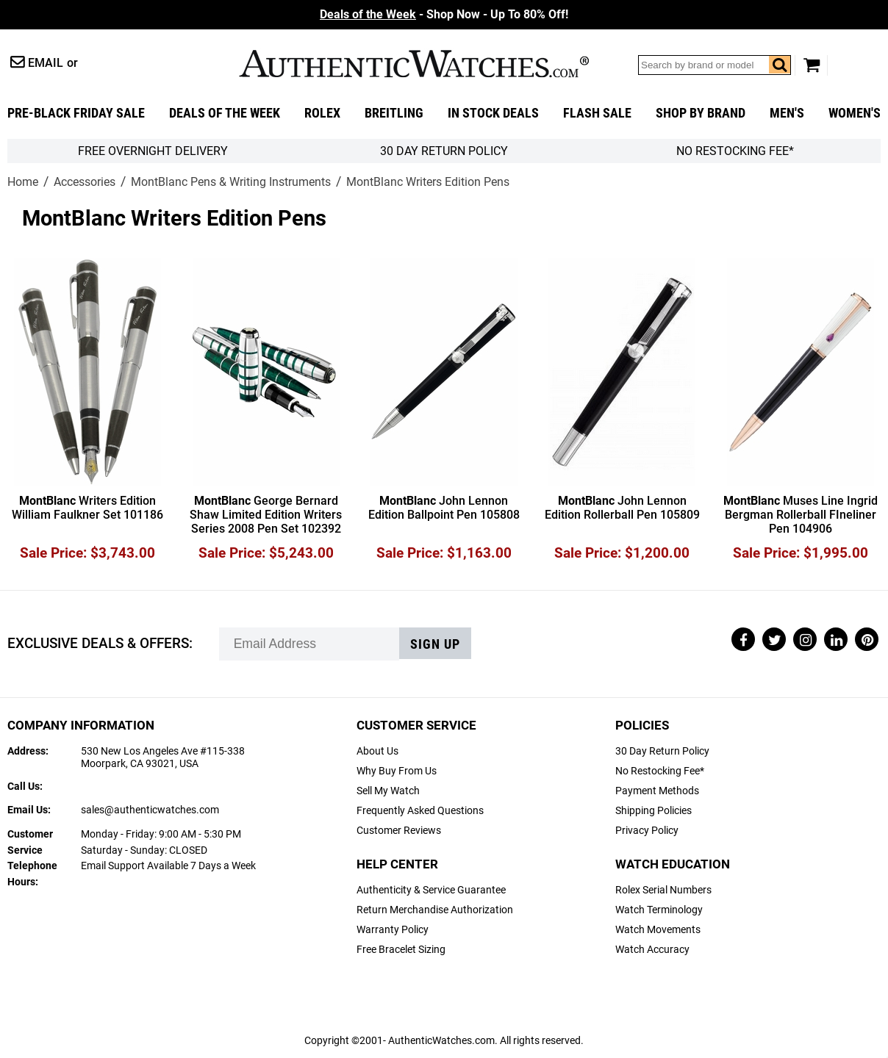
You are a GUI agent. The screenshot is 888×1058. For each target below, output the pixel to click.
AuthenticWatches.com (413, 63)
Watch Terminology (659, 910)
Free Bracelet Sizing (401, 949)
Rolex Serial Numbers (663, 890)
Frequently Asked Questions (420, 811)
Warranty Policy (393, 930)
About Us (377, 751)
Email (45, 63)
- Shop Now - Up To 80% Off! (444, 14)
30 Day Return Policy (662, 751)
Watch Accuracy (652, 949)
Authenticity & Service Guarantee (431, 890)
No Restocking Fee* (735, 151)
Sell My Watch (388, 791)
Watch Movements (658, 930)
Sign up (435, 644)
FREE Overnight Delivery (153, 151)
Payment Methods (657, 791)
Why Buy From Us (397, 771)
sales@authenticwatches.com (150, 810)
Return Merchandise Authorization (435, 910)
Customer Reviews (399, 830)
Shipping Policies (653, 811)
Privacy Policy (646, 830)
